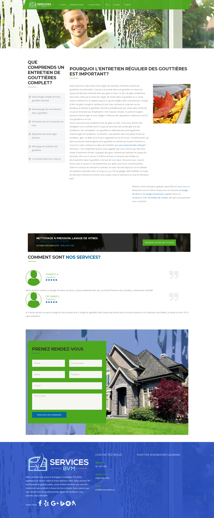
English (127, 5)
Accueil (62, 5)
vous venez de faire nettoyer (132, 145)
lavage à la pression (155, 194)
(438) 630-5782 (67, 245)
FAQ (107, 5)
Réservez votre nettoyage (159, 242)
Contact (116, 5)
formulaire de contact (158, 197)
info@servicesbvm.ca (105, 489)
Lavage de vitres (76, 5)
